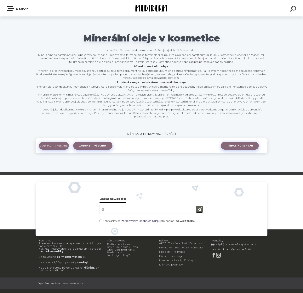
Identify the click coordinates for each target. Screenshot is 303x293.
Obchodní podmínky (121, 249)
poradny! (81, 262)
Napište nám (247, 244)
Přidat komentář (239, 145)
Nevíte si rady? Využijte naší (56, 262)
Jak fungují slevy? (118, 255)
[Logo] (151, 8)
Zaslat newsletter (113, 199)
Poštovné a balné (119, 244)
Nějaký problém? (226, 244)
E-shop (17, 8)
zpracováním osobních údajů (140, 221)
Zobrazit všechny (93, 145)
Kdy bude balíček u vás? (123, 247)
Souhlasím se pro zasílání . (149, 221)
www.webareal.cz (73, 283)
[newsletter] (199, 209)
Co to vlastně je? (62, 257)
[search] (293, 9)
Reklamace (114, 252)
